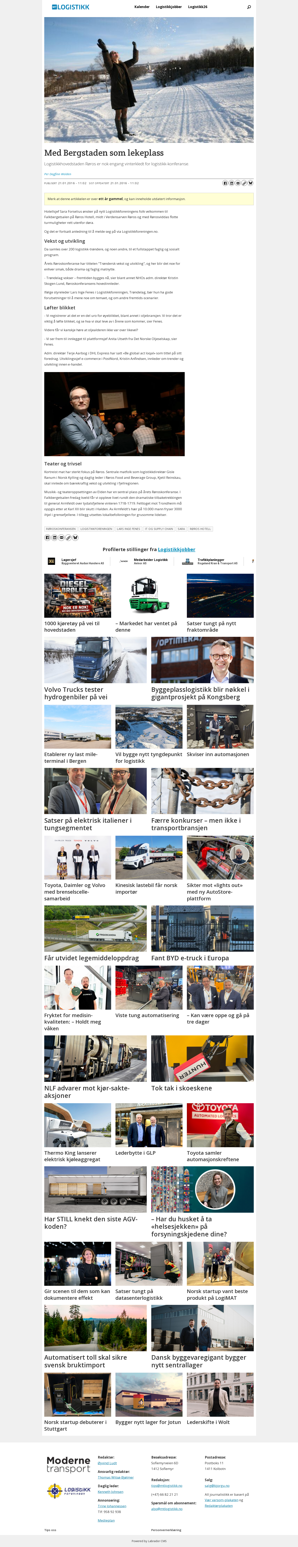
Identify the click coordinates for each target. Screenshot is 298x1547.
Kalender (141, 7)
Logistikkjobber (169, 7)
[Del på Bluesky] (250, 183)
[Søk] (249, 7)
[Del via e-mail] (238, 183)
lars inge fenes (128, 529)
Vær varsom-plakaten (221, 1500)
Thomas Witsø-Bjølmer (116, 1477)
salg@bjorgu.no (217, 1485)
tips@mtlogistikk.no (166, 1485)
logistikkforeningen (96, 529)
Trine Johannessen (112, 1506)
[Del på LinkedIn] (231, 183)
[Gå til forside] (70, 7)
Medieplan (106, 1520)
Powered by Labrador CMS (149, 1541)
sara (181, 529)
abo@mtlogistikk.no (167, 1509)
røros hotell (200, 529)
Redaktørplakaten (219, 1505)
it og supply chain (159, 529)
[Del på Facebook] (225, 183)
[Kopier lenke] (244, 183)
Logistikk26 (197, 7)
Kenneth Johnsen (110, 1491)
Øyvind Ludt (107, 1463)
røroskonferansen (61, 529)
